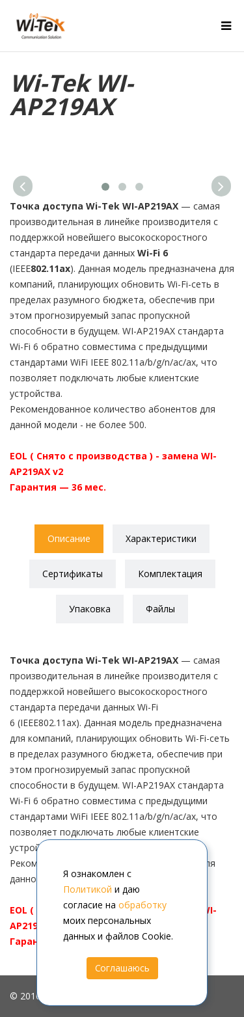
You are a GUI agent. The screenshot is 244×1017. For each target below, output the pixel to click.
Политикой (87, 889)
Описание (68, 538)
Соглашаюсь (122, 968)
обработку (142, 905)
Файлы (160, 609)
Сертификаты (72, 573)
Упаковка (90, 609)
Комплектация (170, 573)
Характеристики (161, 538)
